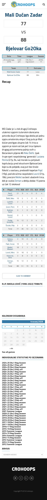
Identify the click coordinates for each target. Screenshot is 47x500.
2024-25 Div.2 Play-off (12, 369)
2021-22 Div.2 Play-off (12, 404)
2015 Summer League (12, 431)
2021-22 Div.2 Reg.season (14, 402)
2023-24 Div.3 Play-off (12, 382)
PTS (17, 189)
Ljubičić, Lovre (10, 202)
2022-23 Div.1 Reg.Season (14, 384)
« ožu (11, 348)
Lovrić (36, 174)
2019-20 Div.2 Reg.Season (14, 417)
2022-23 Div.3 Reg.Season (14, 393)
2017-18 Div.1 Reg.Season (14, 422)
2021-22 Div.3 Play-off (12, 409)
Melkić (18, 177)
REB (22, 189)
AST (27, 189)
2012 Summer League (12, 444)
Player (10, 189)
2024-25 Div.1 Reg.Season (14, 362)
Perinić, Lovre (10, 216)
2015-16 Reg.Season (11, 428)
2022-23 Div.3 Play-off (12, 395)
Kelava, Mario (10, 240)
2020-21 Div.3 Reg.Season (14, 413)
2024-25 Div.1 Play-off (12, 364)
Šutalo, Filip (10, 225)
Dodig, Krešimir (10, 221)
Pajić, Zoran (10, 244)
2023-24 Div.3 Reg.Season (14, 380)
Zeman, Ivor (10, 262)
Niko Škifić (29, 153)
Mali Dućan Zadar (13, 72)
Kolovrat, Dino (10, 256)
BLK (36, 189)
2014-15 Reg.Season (11, 433)
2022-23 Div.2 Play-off (12, 391)
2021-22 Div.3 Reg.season (14, 406)
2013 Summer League (12, 439)
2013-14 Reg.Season (11, 437)
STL (31, 189)
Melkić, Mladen (10, 248)
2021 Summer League (12, 411)
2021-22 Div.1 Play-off (12, 400)
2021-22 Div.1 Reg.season (14, 398)
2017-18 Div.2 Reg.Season (14, 424)
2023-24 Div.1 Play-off (12, 373)
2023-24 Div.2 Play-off (12, 378)
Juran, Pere (10, 207)
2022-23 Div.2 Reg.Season (14, 389)
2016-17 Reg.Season (11, 426)
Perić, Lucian (10, 194)
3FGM (41, 189)
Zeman (18, 180)
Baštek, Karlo (10, 211)
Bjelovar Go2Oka (13, 75)
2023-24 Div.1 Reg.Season (14, 371)
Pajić (40, 170)
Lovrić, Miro (10, 252)
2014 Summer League (12, 435)
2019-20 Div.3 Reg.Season (14, 420)
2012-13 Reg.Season (11, 442)
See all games (8, 351)
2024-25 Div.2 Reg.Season (14, 367)
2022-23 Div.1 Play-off (12, 387)
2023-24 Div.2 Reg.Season (14, 376)
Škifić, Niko (10, 198)
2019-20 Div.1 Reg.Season (14, 415)
